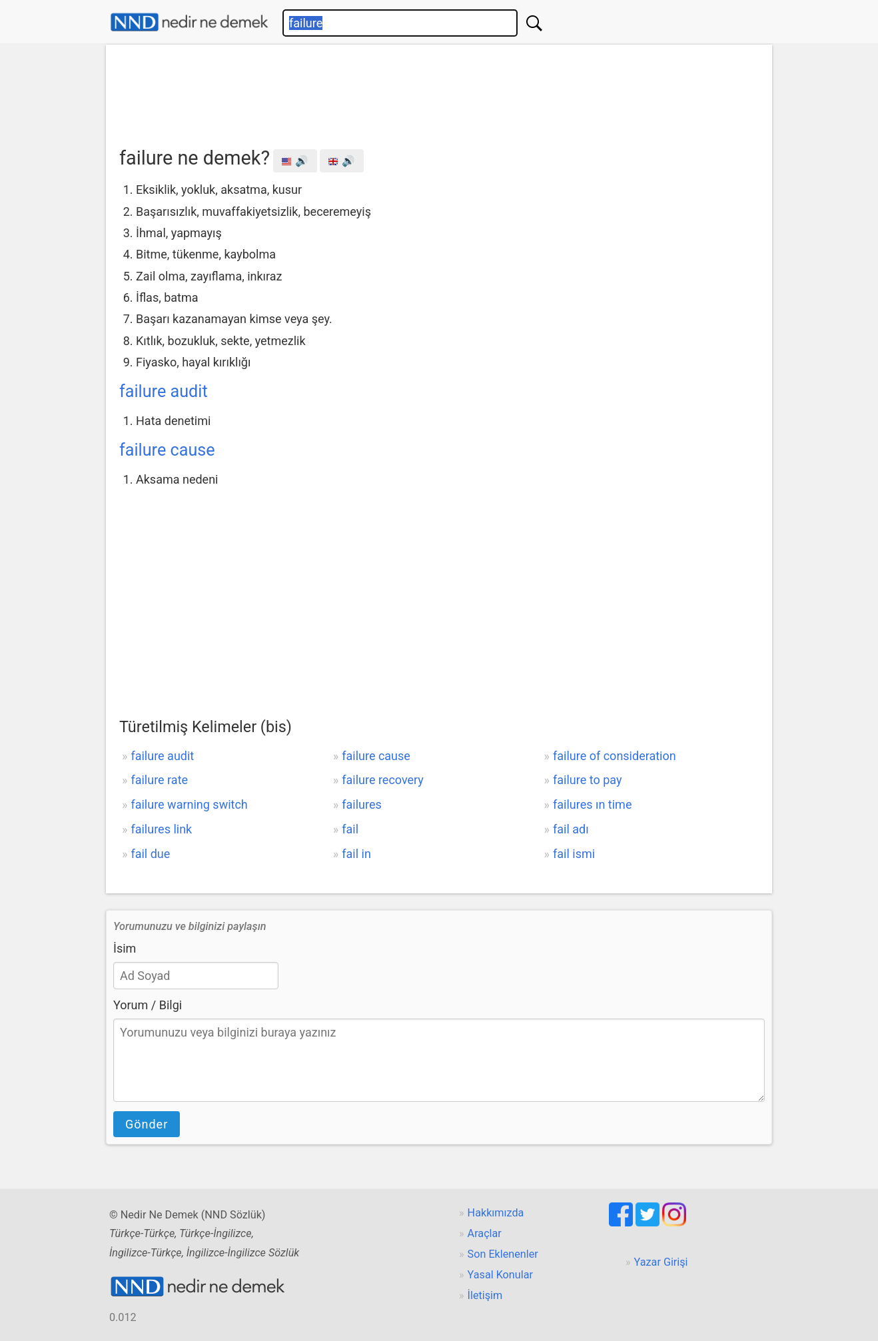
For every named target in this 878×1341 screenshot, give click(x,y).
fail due (150, 854)
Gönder (146, 1124)
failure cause (167, 450)
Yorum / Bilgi (147, 1005)
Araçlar (485, 1233)
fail (350, 829)
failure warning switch (189, 804)
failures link (161, 829)
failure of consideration (614, 756)
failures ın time (592, 804)
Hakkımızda (496, 1212)
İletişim (485, 1295)
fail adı (571, 829)
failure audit (163, 391)
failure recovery (383, 780)
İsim (124, 948)
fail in (356, 854)
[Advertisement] (439, 91)
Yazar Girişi (661, 1262)
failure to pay (587, 780)
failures (362, 804)
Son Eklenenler (503, 1254)
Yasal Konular (500, 1274)
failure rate (159, 780)
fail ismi (574, 854)
